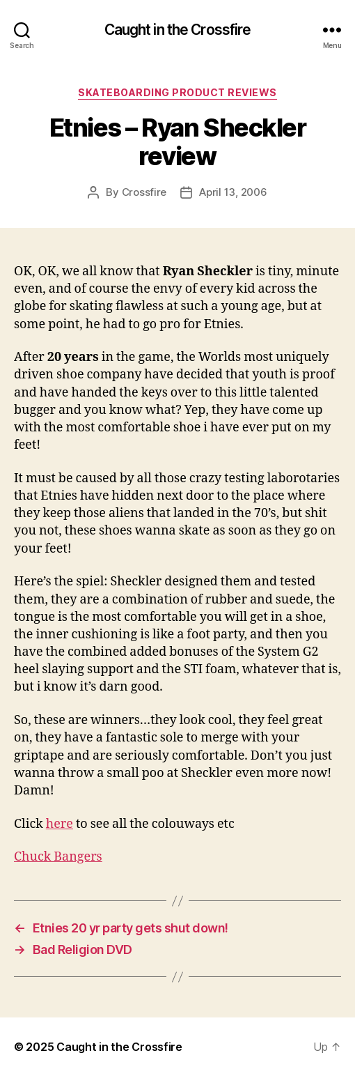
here (59, 824)
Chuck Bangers (58, 857)
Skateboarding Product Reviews (177, 92)
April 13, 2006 (233, 192)
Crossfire (144, 192)
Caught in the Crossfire (177, 29)
